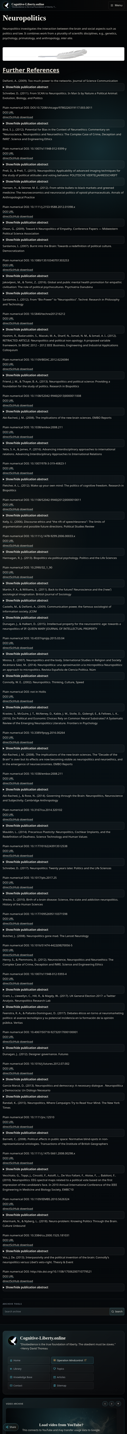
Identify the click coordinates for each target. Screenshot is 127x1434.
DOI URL (8, 112)
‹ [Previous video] (105, 1403)
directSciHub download (18, 117)
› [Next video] (111, 1403)
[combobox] (56, 1311)
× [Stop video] (118, 1403)
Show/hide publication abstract (27, 87)
